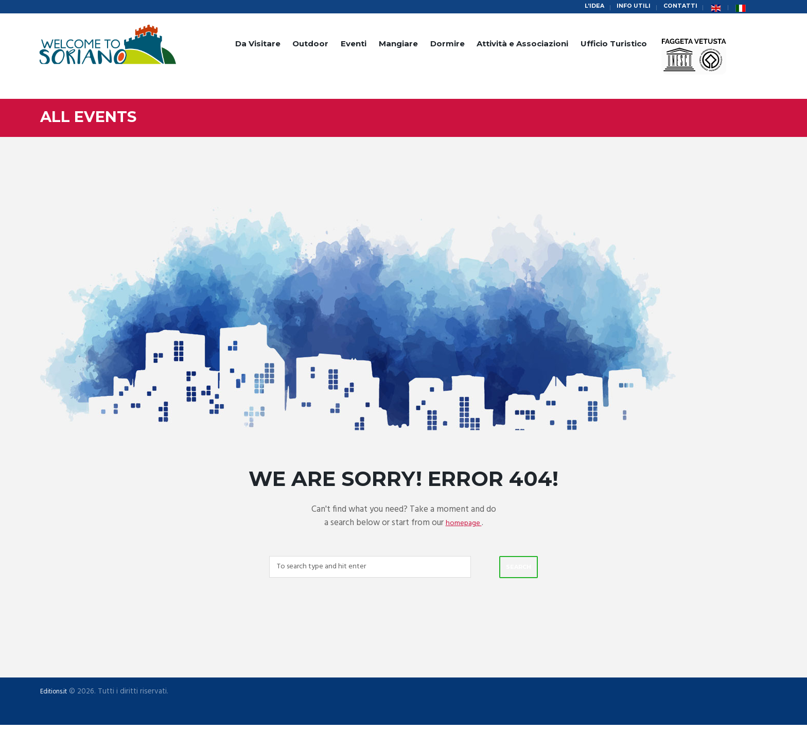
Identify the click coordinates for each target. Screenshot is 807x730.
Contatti (677, 7)
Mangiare (398, 45)
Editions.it (56, 696)
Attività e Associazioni (522, 45)
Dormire (447, 45)
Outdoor (310, 45)
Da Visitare (257, 45)
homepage (464, 524)
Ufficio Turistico (614, 45)
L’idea (582, 7)
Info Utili (626, 7)
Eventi (353, 45)
